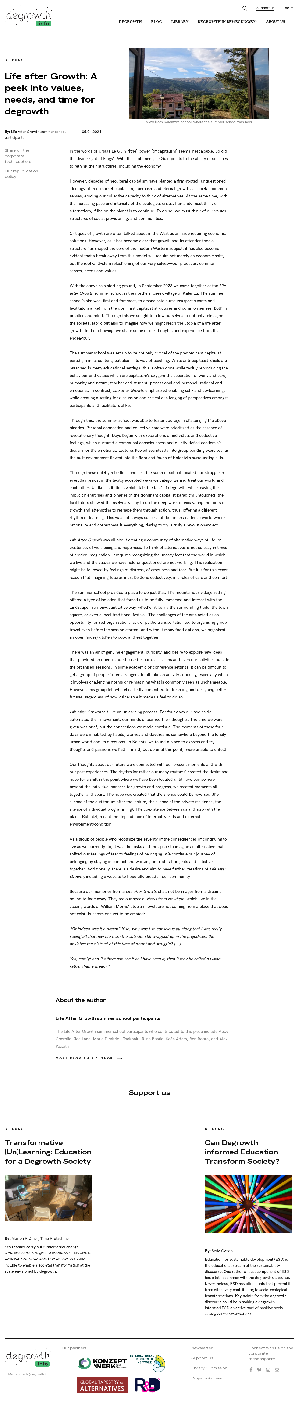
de (287, 8)
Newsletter (202, 1348)
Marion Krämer (24, 1238)
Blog (156, 22)
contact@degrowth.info (33, 1374)
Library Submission (209, 1368)
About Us (275, 22)
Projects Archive (206, 1378)
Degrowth (130, 22)
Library (179, 22)
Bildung (14, 60)
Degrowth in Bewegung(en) (227, 22)
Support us (265, 8)
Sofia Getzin (222, 1251)
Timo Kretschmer (55, 1238)
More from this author (84, 1058)
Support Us (202, 1358)
